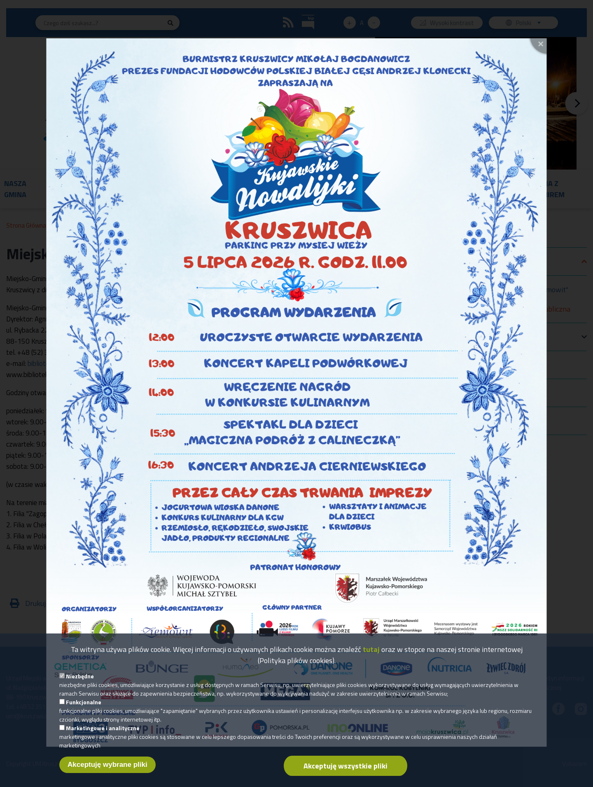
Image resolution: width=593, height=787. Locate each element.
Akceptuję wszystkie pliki (346, 770)
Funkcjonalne (83, 707)
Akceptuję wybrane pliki (107, 769)
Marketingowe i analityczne (103, 733)
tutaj (371, 654)
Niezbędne (80, 681)
